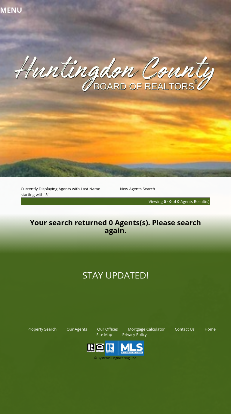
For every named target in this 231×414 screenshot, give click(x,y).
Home (210, 329)
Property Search (42, 329)
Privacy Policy (134, 334)
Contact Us (185, 329)
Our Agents (77, 329)
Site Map (104, 334)
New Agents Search (137, 188)
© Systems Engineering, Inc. (115, 358)
